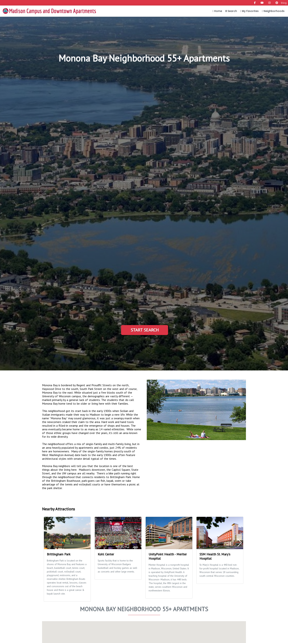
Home (217, 11)
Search (231, 11)
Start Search (145, 330)
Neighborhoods (273, 11)
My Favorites (249, 11)
